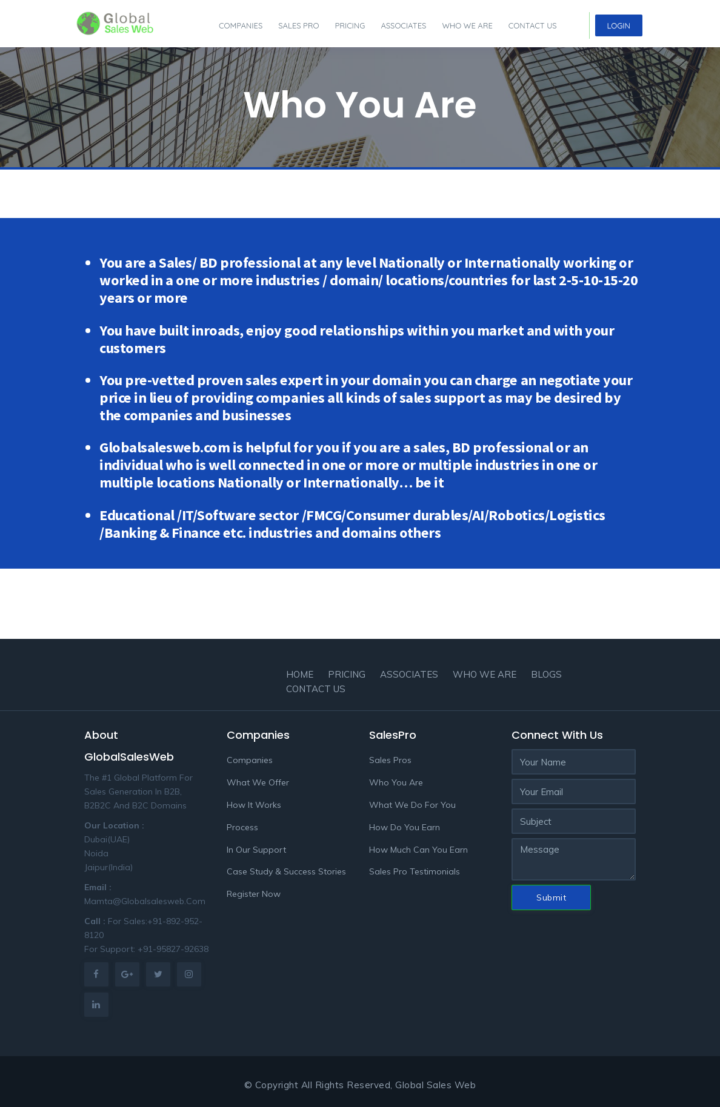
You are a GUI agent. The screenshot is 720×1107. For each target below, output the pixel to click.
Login (619, 25)
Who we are (467, 25)
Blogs (546, 674)
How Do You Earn (404, 827)
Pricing (350, 25)
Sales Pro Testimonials (414, 871)
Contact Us (532, 25)
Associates (403, 25)
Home (299, 674)
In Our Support (256, 849)
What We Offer (258, 782)
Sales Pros (390, 760)
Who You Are (396, 782)
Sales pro (298, 25)
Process (242, 827)
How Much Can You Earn (418, 849)
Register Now (254, 893)
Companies (240, 25)
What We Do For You (412, 804)
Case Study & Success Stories (286, 871)
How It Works (254, 804)
